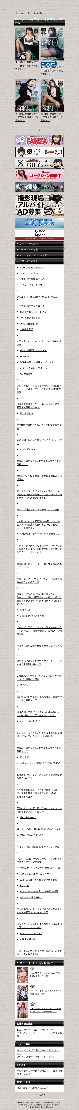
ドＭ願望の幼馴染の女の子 (33, 279)
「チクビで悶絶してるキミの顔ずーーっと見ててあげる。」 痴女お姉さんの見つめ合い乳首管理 (39, 630)
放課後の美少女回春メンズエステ (37, 362)
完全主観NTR (26, 413)
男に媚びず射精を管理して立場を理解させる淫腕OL (39, 478)
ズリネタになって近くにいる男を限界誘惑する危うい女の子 (39, 776)
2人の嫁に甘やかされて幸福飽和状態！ (39, 880)
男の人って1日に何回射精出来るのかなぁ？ (39, 829)
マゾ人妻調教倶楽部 (30, 318)
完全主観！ (25, 757)
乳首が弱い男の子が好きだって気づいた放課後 (39, 442)
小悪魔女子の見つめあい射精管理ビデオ (40, 868)
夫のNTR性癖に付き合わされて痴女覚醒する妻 (39, 427)
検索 (56, 4)
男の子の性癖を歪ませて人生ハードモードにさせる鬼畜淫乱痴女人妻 (39, 662)
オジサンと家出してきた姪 (33, 368)
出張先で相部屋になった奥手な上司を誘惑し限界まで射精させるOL (39, 406)
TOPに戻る (40, 1095)
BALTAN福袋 (26, 374)
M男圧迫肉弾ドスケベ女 (32, 616)
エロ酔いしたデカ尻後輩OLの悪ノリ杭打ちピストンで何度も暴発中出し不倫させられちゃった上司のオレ (39, 524)
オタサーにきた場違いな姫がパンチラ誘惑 (38, 847)
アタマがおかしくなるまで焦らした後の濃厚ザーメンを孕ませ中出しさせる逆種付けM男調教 (39, 389)
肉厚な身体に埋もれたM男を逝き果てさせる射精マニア (39, 463)
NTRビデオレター (29, 449)
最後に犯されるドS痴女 (32, 835)
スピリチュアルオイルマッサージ (37, 874)
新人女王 (24, 885)
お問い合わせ (62, 4)
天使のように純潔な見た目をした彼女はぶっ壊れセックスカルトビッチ (39, 810)
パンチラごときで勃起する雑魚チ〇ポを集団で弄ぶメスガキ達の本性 (39, 926)
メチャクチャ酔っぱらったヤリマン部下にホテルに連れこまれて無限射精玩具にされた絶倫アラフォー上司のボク (39, 549)
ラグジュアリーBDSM (31, 285)
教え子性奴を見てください (33, 312)
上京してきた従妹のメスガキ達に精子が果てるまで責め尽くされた (39, 953)
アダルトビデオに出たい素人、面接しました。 (38, 298)
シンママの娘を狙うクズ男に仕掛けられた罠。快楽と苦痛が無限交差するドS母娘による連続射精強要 (39, 793)
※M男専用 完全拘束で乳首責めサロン (40, 534)
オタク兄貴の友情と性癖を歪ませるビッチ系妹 (39, 647)
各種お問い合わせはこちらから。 (34, 1088)
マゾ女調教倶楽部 (29, 323)
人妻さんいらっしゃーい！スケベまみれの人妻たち (39, 343)
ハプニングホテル (29, 273)
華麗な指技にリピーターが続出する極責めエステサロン (39, 565)
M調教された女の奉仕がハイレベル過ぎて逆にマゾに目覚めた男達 (39, 677)
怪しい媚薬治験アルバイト (33, 350)
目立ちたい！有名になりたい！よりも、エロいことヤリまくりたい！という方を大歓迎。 (39, 1033)
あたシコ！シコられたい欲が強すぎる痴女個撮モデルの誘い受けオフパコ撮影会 (39, 735)
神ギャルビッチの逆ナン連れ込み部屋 (39, 891)
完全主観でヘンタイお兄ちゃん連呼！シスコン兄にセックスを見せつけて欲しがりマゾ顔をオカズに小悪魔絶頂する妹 (39, 494)
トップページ (22, 13)
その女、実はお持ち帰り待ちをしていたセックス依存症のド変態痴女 (39, 860)
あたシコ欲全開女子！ (31, 721)
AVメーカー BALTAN (26, 6)
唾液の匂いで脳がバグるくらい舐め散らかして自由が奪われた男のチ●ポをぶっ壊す (39, 714)
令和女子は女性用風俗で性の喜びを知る (40, 763)
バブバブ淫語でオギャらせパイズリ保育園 (38, 509)
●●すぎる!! (25, 610)
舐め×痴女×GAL (28, 817)
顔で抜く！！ (26, 685)
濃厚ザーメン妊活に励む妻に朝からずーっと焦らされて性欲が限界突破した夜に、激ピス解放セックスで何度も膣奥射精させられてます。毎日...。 (39, 599)
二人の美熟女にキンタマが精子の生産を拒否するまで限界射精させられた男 (39, 911)
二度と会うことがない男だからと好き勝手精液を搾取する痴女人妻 (39, 581)
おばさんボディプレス (31, 933)
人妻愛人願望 (26, 329)
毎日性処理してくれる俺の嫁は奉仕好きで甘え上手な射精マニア (39, 699)
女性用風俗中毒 (28, 939)
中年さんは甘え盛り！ (31, 897)
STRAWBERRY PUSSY (31, 267)
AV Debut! (25, 356)
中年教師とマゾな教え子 (32, 306)
